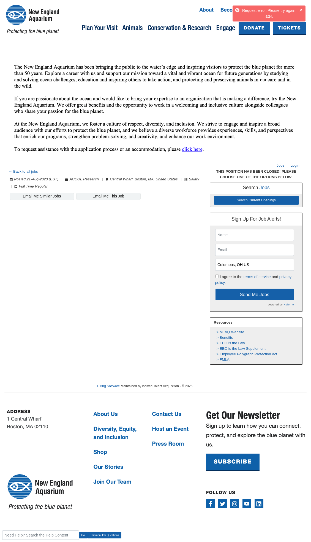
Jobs (280, 165)
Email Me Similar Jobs (42, 196)
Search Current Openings (256, 200)
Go (83, 535)
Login (294, 165)
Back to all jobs (23, 171)
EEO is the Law (232, 343)
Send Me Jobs (254, 294)
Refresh (208, 386)
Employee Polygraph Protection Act (248, 354)
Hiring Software (108, 386)
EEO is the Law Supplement (243, 348)
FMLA (225, 359)
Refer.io (289, 304)
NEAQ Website (232, 332)
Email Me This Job (108, 196)
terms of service (257, 277)
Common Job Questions (104, 535)
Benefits (226, 337)
